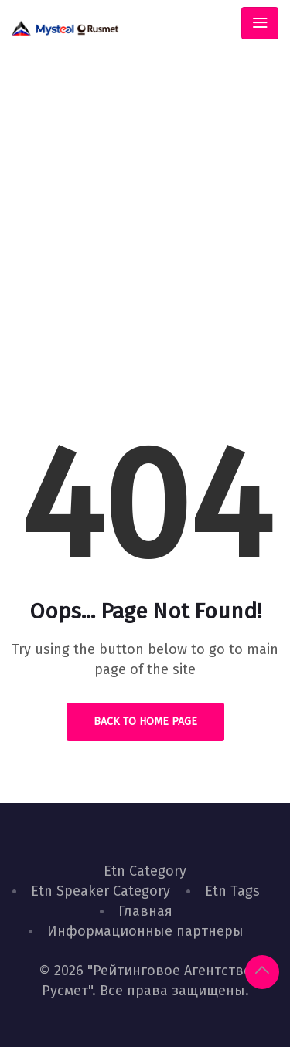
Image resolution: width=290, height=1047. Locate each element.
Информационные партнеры (145, 931)
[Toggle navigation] (259, 23)
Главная (145, 911)
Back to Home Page (145, 721)
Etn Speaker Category (100, 891)
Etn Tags (232, 891)
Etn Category (145, 870)
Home (90, 283)
